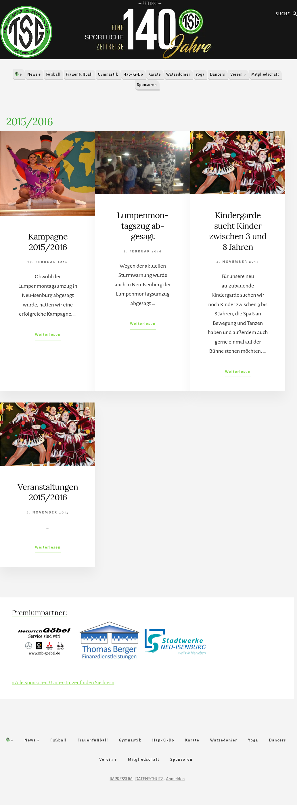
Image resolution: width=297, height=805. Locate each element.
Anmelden (175, 784)
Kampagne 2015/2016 (48, 241)
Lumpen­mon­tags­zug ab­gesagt (142, 225)
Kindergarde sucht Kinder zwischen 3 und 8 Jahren (238, 231)
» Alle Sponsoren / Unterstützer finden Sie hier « (64, 682)
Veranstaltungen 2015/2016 (48, 491)
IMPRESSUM (121, 784)
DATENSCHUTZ (149, 784)
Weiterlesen (48, 335)
